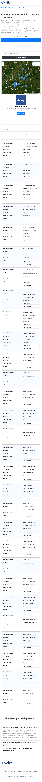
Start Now (21, 113)
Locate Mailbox (21, 57)
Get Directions (27, 158)
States (8, 7)
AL (13, 7)
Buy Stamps (17, 771)
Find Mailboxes (9, 771)
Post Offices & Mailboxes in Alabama (21, 40)
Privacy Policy (33, 771)
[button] (26, 76)
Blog (27, 771)
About (23, 771)
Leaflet (26, 93)
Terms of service (21, 774)
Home (2, 7)
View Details (27, 155)
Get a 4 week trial (21, 110)
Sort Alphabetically (21, 134)
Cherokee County (21, 7)
